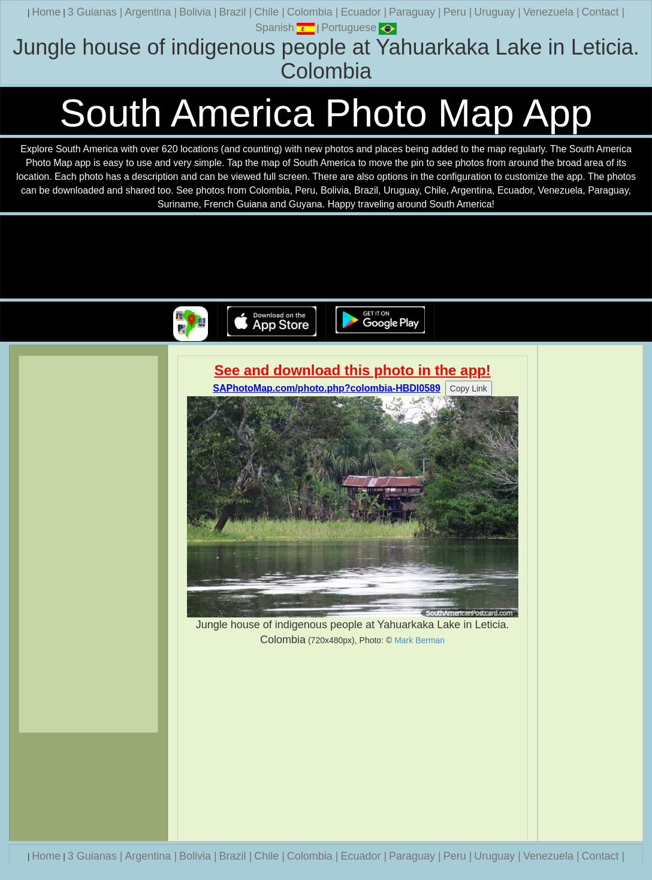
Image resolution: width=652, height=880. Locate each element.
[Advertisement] (352, 744)
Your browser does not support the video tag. (326, 257)
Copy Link (468, 388)
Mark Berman (419, 640)
